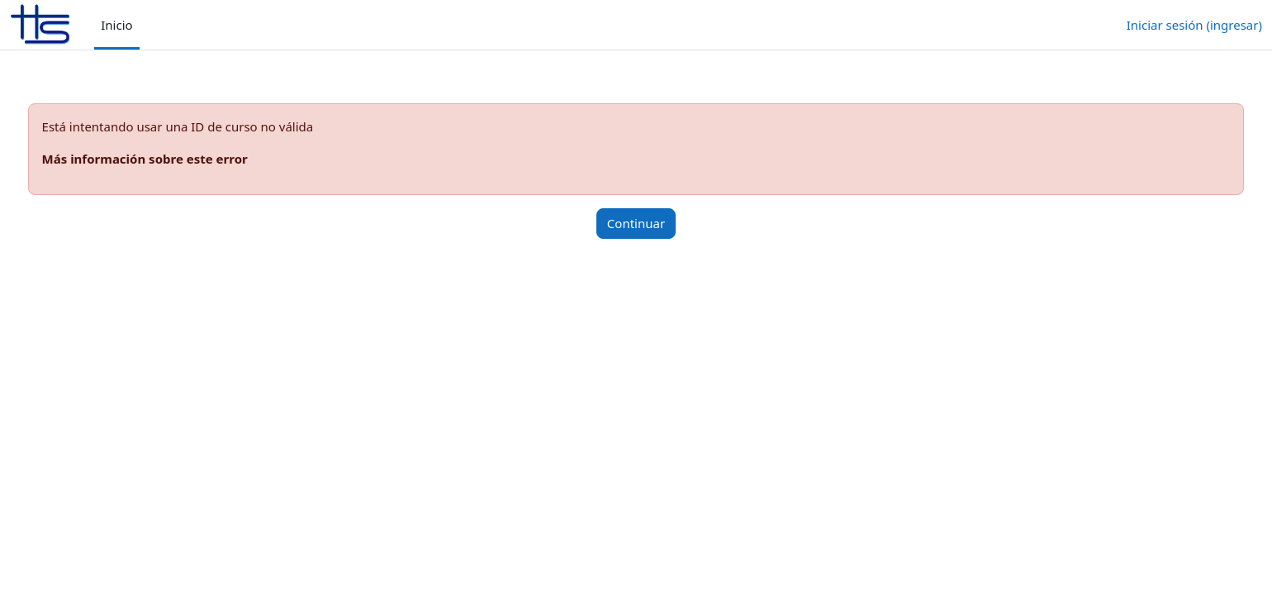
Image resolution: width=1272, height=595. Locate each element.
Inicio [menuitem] (116, 25)
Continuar (636, 223)
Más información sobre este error (175, 158)
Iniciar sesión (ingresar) (1194, 25)
